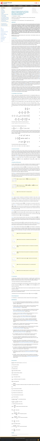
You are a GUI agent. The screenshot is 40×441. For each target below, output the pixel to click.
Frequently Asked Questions (4, 21)
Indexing (2, 9)
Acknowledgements (15, 295)
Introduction (2, 30)
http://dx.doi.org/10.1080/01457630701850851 (19, 311)
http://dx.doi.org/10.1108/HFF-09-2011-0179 (32, 356)
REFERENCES (14, 299)
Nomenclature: (14, 360)
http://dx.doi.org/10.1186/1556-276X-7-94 (30, 351)
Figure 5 (13, 210)
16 (15, 157)
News (26, 5)
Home (3, 5)
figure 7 (38, 222)
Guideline (2, 13)
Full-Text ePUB (34, 10)
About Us (31, 5)
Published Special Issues (4, 24)
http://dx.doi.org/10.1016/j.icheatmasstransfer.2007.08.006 (26, 342)
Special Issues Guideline (4, 25)
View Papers (3, 10)
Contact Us (23, 438)
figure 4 (15, 204)
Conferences (20, 5)
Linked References (34, 11)
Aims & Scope (3, 11)
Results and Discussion (4, 34)
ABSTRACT (14, 22)
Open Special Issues (4, 23)
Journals (8, 5)
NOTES (13, 432)
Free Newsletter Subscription (5, 17)
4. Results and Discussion (16, 162)
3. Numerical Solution (15, 148)
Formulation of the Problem (4, 31)
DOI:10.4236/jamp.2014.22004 (15, 9)
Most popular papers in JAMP (5, 18)
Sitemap (21, 438)
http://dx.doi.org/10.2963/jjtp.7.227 (17, 307)
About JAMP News (3, 20)
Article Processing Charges (4, 14)
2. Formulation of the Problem (17, 93)
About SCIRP (18, 438)
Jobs (37, 5)
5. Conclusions (14, 276)
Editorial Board (3, 12)
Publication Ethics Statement (4, 19)
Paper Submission (3, 15)
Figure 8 (13, 226)
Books (15, 5)
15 (31, 82)
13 (21, 157)
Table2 (13, 160)
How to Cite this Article (35, 12)
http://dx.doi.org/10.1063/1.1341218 (30, 320)
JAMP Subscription (3, 16)
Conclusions (2, 35)
